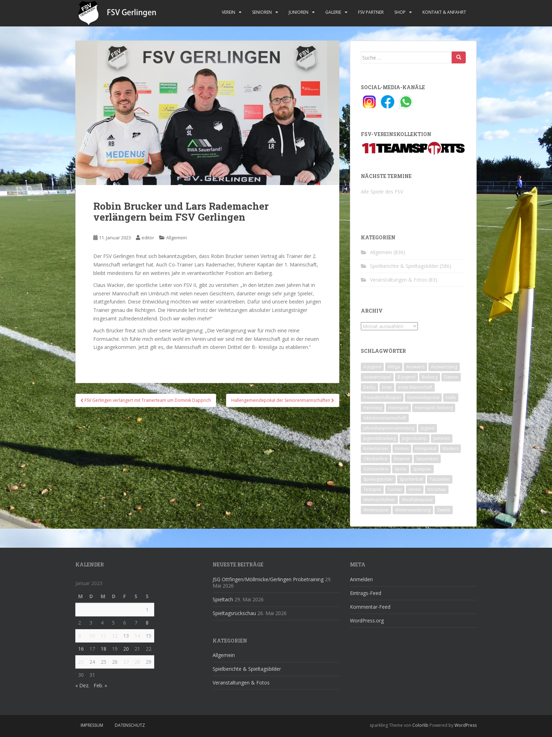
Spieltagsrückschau (234, 613)
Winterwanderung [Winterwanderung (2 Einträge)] (413, 510)
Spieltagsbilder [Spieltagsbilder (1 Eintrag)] (378, 479)
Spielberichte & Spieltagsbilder (404, 266)
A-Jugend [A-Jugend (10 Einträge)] (372, 367)
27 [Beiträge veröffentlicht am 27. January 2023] (126, 661)
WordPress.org (367, 620)
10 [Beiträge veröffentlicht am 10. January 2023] (92, 635)
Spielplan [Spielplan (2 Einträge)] (422, 469)
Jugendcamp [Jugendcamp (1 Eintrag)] (414, 438)
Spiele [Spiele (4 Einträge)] (401, 469)
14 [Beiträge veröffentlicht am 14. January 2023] (137, 635)
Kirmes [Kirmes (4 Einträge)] (402, 449)
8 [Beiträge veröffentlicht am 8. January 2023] (147, 622)
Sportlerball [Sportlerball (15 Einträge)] (411, 479)
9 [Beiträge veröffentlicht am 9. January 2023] (79, 635)
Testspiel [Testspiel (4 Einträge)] (372, 489)
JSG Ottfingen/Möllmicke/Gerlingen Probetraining (268, 579)
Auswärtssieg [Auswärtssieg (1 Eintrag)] (444, 367)
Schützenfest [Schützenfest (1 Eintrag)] (375, 469)
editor (148, 237)
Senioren (262, 12)
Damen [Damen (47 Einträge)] (451, 377)
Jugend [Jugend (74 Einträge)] (427, 428)
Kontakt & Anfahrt (444, 12)
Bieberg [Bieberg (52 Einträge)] (430, 377)
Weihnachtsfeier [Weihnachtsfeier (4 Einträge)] (379, 500)
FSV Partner (371, 12)
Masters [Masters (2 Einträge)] (450, 449)
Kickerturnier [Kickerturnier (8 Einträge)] (376, 449)
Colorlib (420, 725)
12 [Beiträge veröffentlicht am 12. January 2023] (115, 635)
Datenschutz (130, 725)
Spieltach (223, 599)
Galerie (333, 12)
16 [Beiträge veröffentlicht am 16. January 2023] (81, 648)
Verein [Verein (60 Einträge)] (414, 489)
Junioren (298, 12)
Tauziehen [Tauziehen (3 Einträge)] (439, 479)
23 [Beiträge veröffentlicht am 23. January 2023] (81, 661)
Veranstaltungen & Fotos (398, 279)
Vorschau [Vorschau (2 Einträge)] (436, 489)
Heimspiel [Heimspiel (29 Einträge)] (398, 408)
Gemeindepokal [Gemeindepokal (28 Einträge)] (423, 397)
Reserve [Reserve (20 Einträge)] (402, 459)
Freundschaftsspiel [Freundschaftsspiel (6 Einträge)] (382, 397)
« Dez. (82, 685)
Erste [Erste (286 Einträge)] (387, 387)
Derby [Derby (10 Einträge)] (369, 387)
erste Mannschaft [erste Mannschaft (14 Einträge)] (415, 387)
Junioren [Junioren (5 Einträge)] (441, 438)
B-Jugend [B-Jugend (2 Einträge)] (406, 377)
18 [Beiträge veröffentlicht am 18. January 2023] (103, 648)
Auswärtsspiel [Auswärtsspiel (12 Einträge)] (377, 377)
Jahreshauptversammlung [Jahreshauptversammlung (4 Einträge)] (388, 428)
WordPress (465, 725)
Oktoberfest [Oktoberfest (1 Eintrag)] (375, 459)
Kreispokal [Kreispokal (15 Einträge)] (425, 449)
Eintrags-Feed (365, 593)
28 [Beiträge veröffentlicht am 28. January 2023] (137, 661)
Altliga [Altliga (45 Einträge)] (394, 367)
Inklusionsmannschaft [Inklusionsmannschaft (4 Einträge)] (384, 418)
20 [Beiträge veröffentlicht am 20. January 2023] (126, 648)
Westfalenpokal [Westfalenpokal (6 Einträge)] (417, 500)
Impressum (92, 725)
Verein (228, 12)
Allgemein (176, 237)
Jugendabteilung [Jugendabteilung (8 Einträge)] (379, 438)
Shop (400, 12)
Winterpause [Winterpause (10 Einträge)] (376, 510)
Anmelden (361, 579)
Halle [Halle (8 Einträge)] (451, 397)
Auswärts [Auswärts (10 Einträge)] (415, 367)
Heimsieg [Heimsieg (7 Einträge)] (372, 408)
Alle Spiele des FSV (382, 191)
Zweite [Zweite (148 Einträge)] (443, 510)
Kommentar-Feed (370, 606)
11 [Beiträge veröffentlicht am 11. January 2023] (103, 635)
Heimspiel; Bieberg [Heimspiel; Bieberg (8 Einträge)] (434, 408)
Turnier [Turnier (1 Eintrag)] (395, 489)
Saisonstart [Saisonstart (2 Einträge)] (427, 459)
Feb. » (100, 685)
